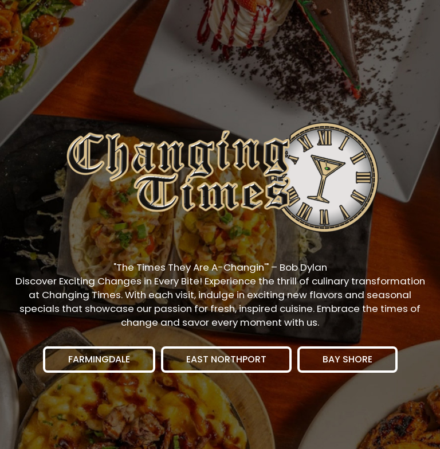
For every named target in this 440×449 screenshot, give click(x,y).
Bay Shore (334, 363)
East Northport (213, 363)
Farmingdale (86, 363)
